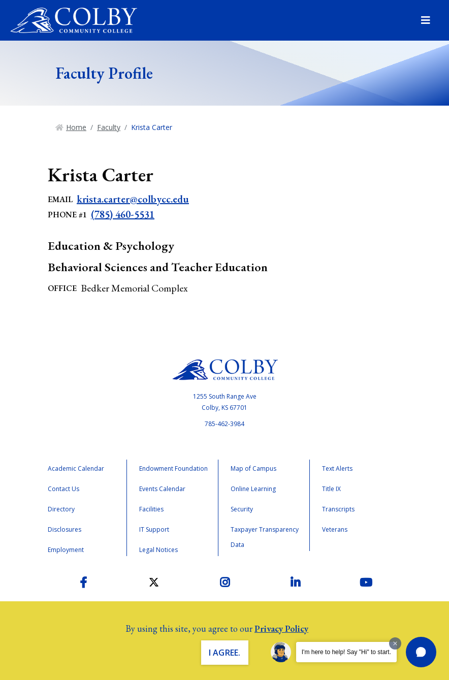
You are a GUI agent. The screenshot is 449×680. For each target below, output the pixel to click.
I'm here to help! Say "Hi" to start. (346, 652)
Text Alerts (337, 468)
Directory (61, 509)
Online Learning (253, 488)
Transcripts (338, 509)
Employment (66, 549)
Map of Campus (253, 468)
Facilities (151, 509)
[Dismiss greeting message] (395, 643)
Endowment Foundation (173, 468)
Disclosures (64, 529)
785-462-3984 (224, 423)
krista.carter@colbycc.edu (133, 199)
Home (76, 127)
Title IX (331, 488)
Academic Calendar (76, 468)
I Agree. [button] (225, 652)
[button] (421, 652)
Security (242, 509)
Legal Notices (158, 549)
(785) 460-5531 (122, 214)
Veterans (334, 529)
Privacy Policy (281, 628)
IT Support (154, 529)
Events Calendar (162, 488)
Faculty (108, 127)
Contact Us (63, 488)
